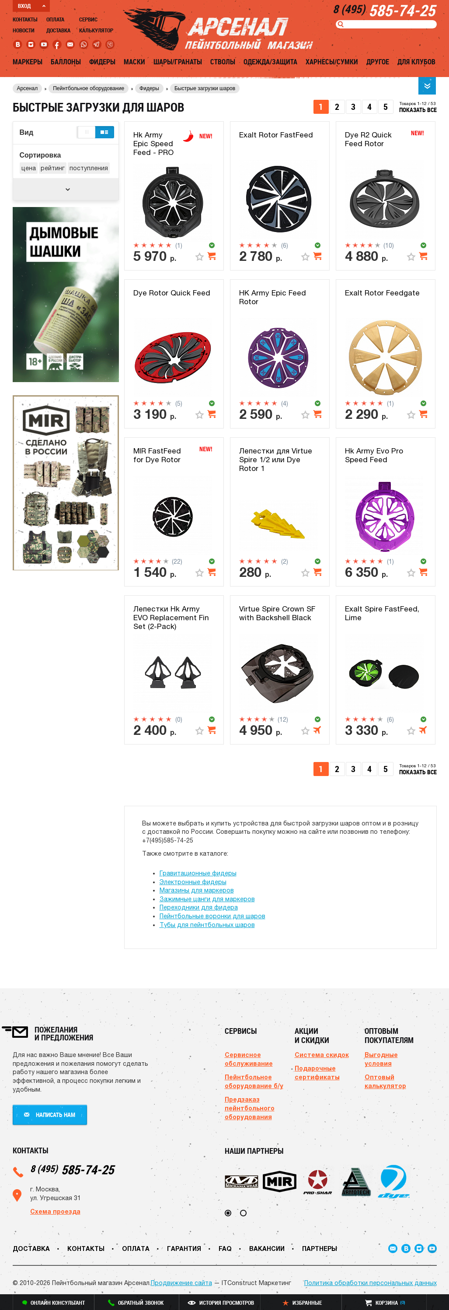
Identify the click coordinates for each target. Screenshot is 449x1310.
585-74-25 (72, 1169)
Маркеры (27, 62)
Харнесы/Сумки (332, 62)
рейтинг (53, 168)
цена (28, 168)
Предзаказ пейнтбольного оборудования (250, 1108)
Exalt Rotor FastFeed (276, 134)
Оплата (55, 19)
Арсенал (27, 88)
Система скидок (322, 1054)
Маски (134, 62)
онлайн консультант (53, 1302)
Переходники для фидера (199, 907)
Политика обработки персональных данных (370, 1282)
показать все (418, 109)
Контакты (25, 19)
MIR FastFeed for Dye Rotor (157, 455)
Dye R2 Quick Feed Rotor (368, 139)
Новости (24, 30)
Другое (377, 62)
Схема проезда (55, 1211)
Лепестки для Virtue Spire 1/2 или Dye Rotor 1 (275, 459)
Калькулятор (96, 30)
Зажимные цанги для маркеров (207, 899)
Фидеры (102, 62)
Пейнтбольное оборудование (88, 88)
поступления (89, 168)
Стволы (222, 62)
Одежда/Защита (270, 62)
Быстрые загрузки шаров (204, 88)
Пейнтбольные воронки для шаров (212, 916)
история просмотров (221, 1302)
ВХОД (31, 6)
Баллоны (66, 62)
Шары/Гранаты (177, 62)
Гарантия (184, 1248)
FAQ (225, 1248)
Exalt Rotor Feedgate (382, 292)
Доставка (58, 30)
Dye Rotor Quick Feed (171, 292)
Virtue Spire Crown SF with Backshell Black (277, 613)
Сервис (88, 19)
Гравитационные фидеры (198, 873)
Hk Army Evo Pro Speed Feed (374, 455)
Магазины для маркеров (197, 890)
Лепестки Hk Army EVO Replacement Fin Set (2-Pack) (171, 617)
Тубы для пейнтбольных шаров (207, 924)
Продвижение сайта (181, 1282)
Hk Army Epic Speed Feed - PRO (153, 143)
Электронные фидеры (193, 881)
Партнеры (319, 1248)
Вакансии (267, 1248)
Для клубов (416, 62)
